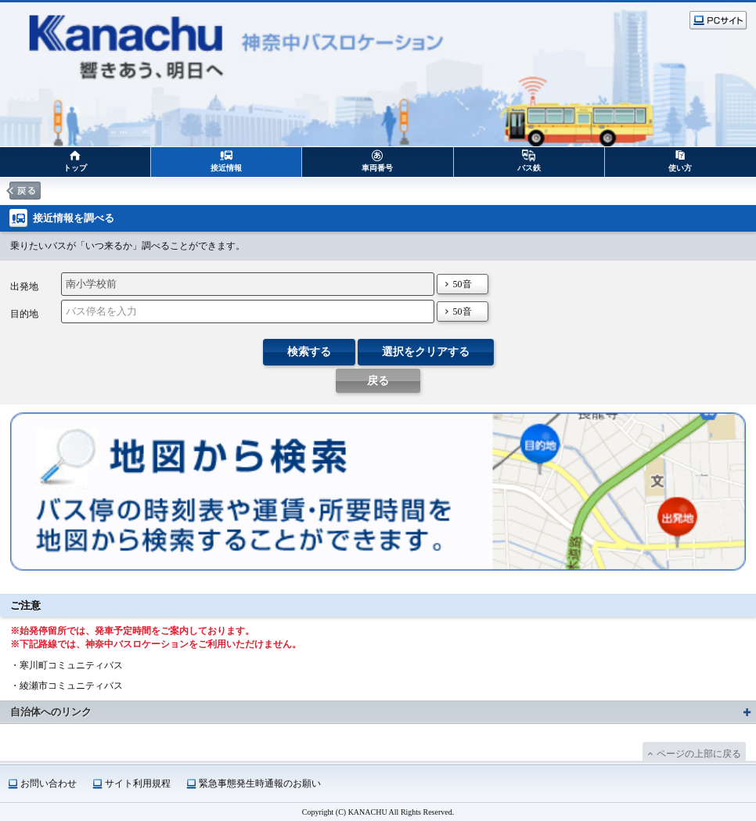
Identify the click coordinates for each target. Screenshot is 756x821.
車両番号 (377, 168)
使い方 (680, 168)
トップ (75, 168)
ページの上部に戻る (699, 753)
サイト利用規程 (138, 783)
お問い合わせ (48, 783)
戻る (378, 381)
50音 (462, 284)
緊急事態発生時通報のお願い (260, 783)
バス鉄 (529, 168)
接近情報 (226, 168)
